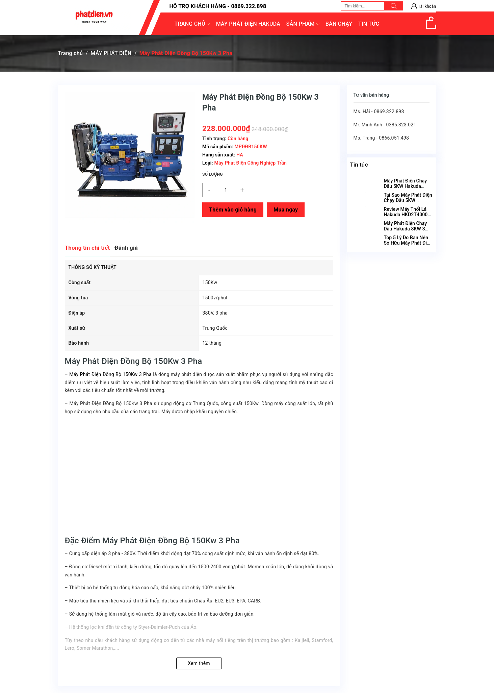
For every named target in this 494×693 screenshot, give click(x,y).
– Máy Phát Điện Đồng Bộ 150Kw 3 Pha (108, 374)
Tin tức (359, 164)
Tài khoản (423, 6)
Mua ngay (286, 209)
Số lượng (212, 174)
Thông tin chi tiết (87, 247)
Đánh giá (126, 247)
